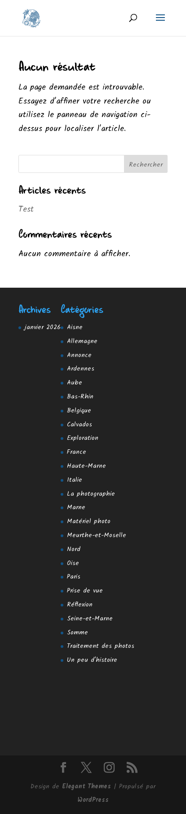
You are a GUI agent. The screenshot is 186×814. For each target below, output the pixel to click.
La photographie (91, 494)
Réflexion (80, 605)
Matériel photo (89, 521)
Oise (73, 563)
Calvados (79, 425)
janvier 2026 (43, 327)
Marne (76, 507)
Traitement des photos (100, 646)
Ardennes (80, 369)
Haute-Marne (86, 466)
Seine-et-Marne (90, 619)
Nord (73, 549)
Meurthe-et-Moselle (96, 535)
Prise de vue (85, 591)
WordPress (93, 800)
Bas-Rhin (80, 397)
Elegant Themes (86, 786)
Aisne (75, 327)
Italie (74, 480)
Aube (74, 383)
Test (26, 209)
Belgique (79, 411)
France (76, 452)
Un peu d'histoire (92, 660)
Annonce (79, 355)
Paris (73, 577)
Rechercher (146, 165)
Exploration (82, 438)
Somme (77, 633)
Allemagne (82, 341)
